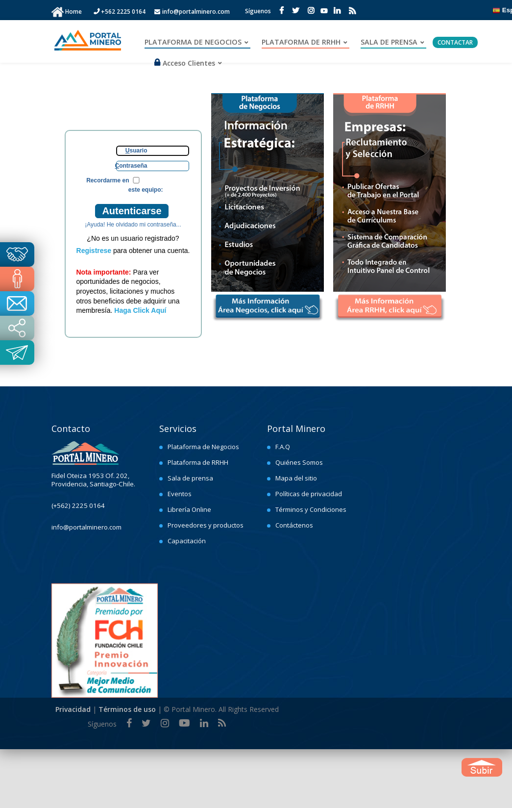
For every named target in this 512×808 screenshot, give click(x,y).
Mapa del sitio (296, 478)
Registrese (94, 250)
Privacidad (73, 709)
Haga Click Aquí (140, 310)
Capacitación (187, 540)
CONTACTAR (455, 42)
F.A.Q (282, 446)
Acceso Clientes (184, 63)
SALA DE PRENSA (389, 42)
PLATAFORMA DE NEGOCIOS (193, 42)
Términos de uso (127, 709)
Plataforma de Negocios (203, 446)
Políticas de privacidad (308, 493)
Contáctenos (294, 525)
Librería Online (189, 509)
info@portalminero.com (192, 11)
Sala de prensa (190, 478)
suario (136, 150)
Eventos (180, 493)
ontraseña (131, 165)
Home (74, 11)
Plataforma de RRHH (198, 462)
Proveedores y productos (206, 525)
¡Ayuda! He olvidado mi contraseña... (133, 224)
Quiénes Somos (299, 462)
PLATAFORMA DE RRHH (301, 42)
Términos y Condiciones (310, 509)
